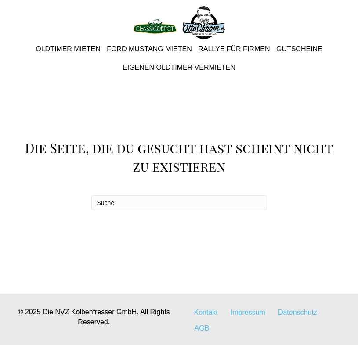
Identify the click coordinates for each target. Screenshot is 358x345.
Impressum (248, 312)
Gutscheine (299, 49)
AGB (202, 328)
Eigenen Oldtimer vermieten (179, 67)
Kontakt (206, 312)
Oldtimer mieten (68, 49)
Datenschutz (297, 312)
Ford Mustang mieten (149, 49)
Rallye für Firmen (234, 49)
